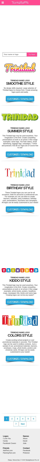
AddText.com (8, 450)
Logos (5, 436)
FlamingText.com (9, 453)
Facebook (26, 450)
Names (26, 436)
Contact (26, 448)
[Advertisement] (20, 29)
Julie (24, 443)
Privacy (10, 460)
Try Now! (32, 54)
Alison (25, 438)
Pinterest (26, 453)
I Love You (7, 438)
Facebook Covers (9, 443)
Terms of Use (16, 460)
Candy (5, 441)
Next (23, 424)
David (25, 441)
